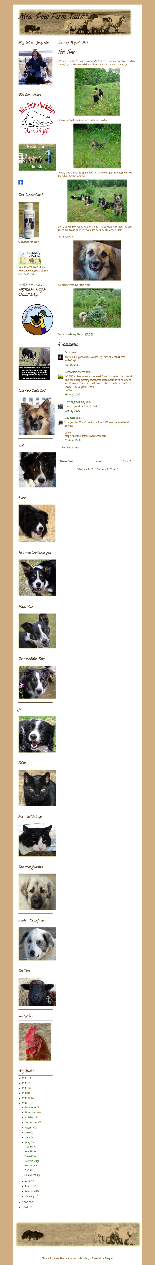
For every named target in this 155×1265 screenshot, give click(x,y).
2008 (25, 1202)
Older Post (128, 461)
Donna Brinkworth (75, 372)
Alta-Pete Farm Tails (50, 18)
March (29, 1186)
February (30, 1191)
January (30, 1196)
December (31, 1108)
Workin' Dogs (32, 1161)
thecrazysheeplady (75, 402)
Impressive (31, 1166)
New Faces (30, 1152)
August (29, 1128)
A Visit (28, 1170)
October (30, 1118)
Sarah (68, 353)
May (28, 1143)
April (28, 1181)
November (31, 1113)
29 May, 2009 (72, 411)
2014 (25, 1078)
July (27, 1133)
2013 (25, 1083)
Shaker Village (32, 1175)
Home (98, 461)
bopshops (85, 1258)
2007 (25, 1208)
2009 (25, 1103)
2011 (24, 1093)
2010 (25, 1098)
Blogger (109, 1258)
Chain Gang (31, 1156)
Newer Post (66, 461)
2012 (25, 1088)
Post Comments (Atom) (104, 469)
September (31, 1123)
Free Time (30, 1147)
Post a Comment (71, 448)
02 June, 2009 (72, 441)
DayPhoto (70, 418)
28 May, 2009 (72, 365)
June (28, 1138)
